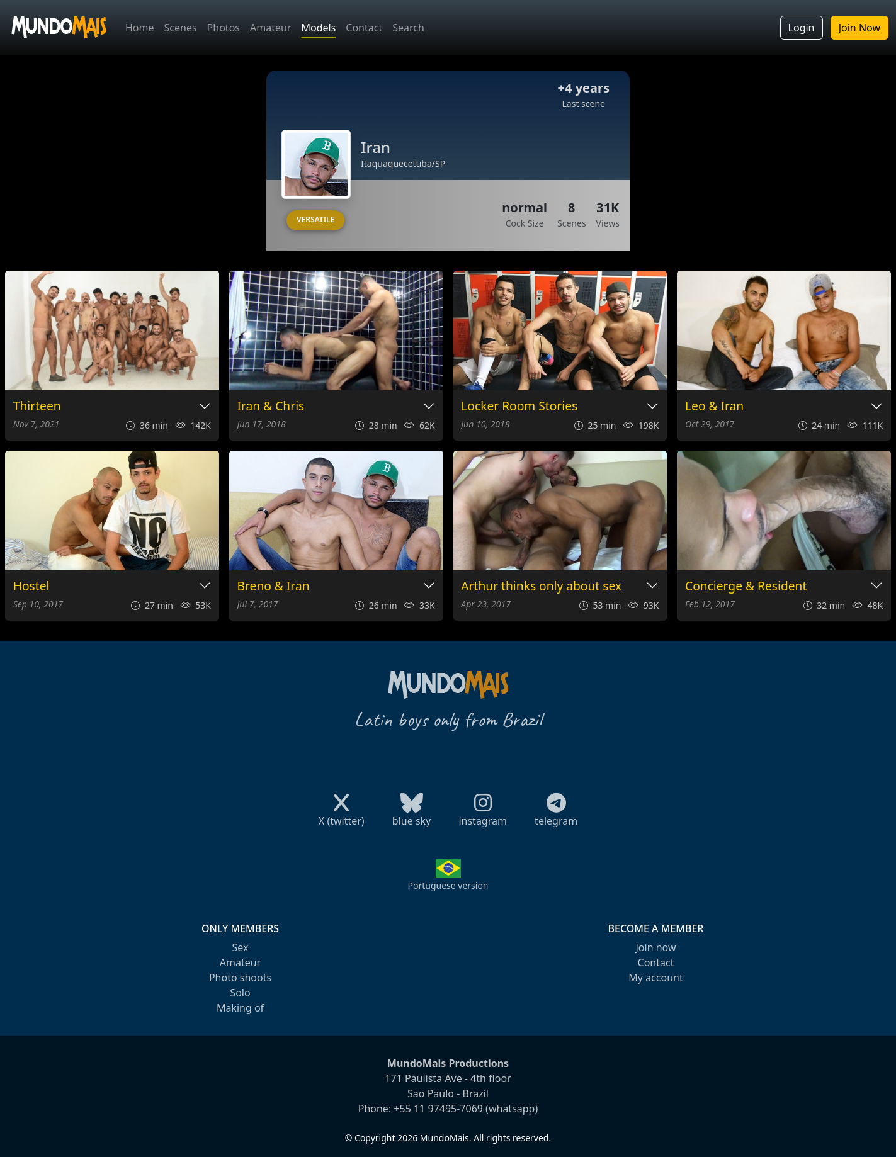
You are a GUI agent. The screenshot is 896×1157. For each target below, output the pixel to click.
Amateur (270, 28)
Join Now (859, 28)
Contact (364, 28)
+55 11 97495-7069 (438, 1108)
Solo (240, 993)
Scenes (180, 28)
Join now (655, 947)
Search (408, 28)
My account (655, 978)
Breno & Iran (273, 586)
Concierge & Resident (746, 586)
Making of (240, 1008)
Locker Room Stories (519, 406)
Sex (240, 947)
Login (801, 28)
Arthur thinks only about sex (541, 586)
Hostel (31, 586)
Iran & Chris (271, 406)
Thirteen (37, 406)
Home (139, 28)
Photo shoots (240, 978)
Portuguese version (447, 885)
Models (318, 28)
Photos (223, 28)
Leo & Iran (714, 406)
